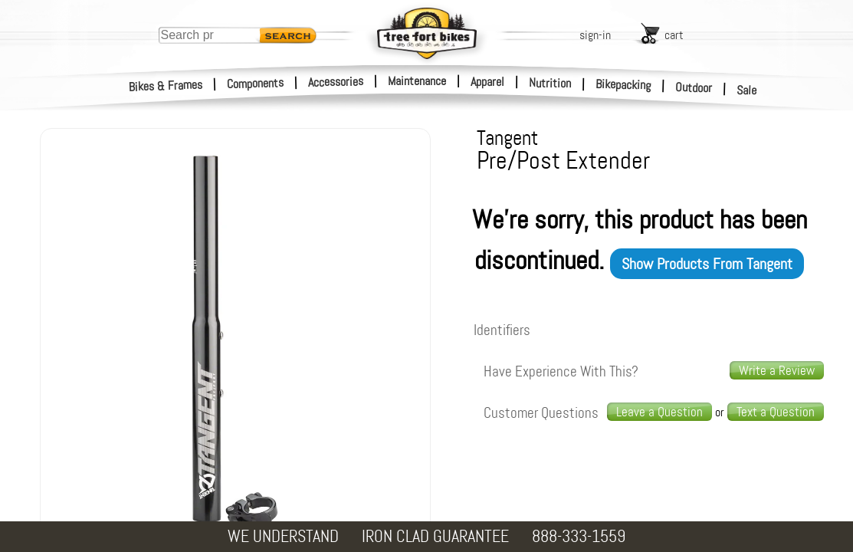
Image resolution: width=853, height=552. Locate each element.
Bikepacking (623, 85)
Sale (747, 90)
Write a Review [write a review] (777, 370)
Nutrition (550, 82)
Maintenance (417, 81)
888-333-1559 (578, 536)
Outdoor (694, 87)
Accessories (335, 81)
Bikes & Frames (166, 86)
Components (255, 83)
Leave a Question (659, 411)
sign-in (595, 35)
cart (674, 35)
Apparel (487, 82)
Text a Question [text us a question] (776, 411)
